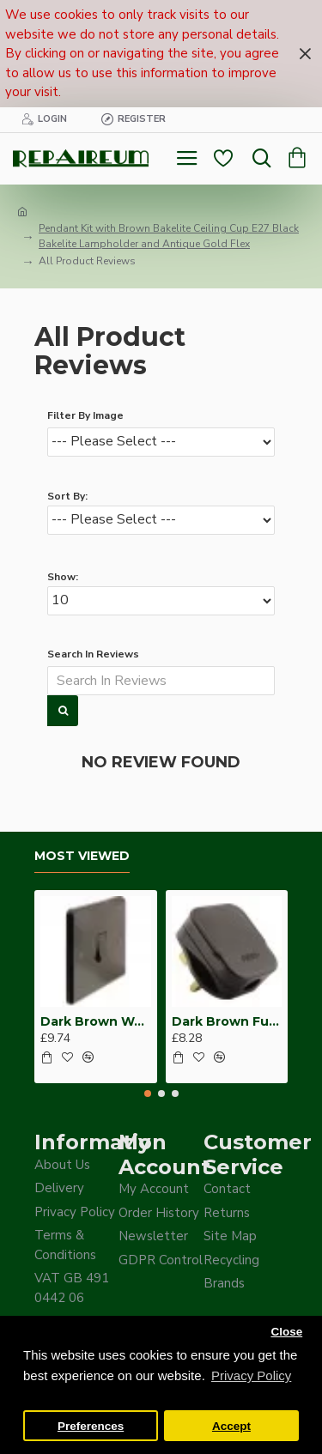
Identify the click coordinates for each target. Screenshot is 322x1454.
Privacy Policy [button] (251, 1375)
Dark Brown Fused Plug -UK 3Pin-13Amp (227, 1021)
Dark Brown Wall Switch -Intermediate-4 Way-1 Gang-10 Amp (95, 1021)
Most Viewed (82, 856)
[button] (147, 1093)
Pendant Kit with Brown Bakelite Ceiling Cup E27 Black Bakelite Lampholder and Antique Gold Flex (169, 236)
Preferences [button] (91, 1426)
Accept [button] (231, 1426)
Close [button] (286, 1331)
